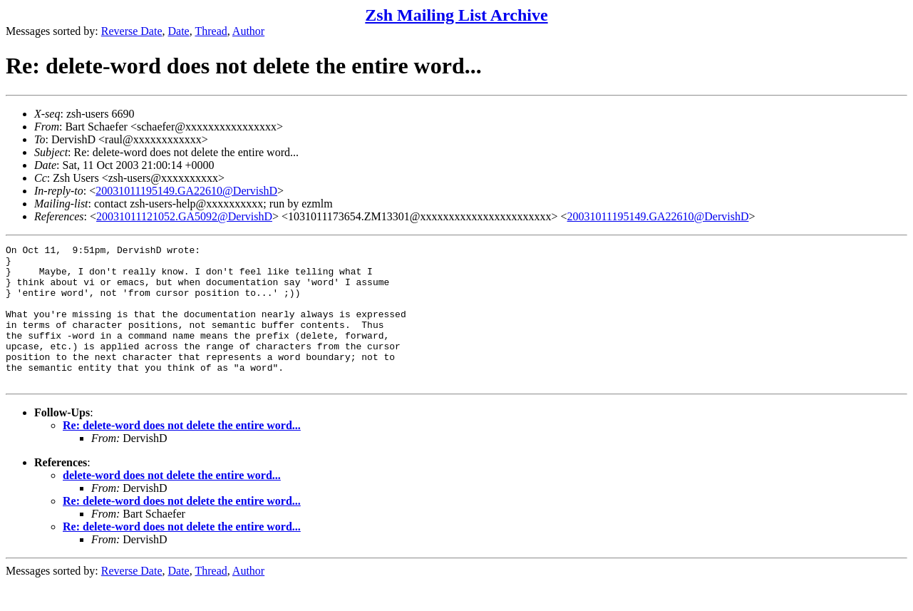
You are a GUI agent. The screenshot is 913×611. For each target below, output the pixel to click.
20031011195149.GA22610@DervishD (186, 191)
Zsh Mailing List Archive (456, 15)
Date (179, 31)
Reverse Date (132, 31)
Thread (211, 31)
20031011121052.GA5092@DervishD (184, 216)
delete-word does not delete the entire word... (172, 503)
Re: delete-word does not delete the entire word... (182, 453)
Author (248, 31)
